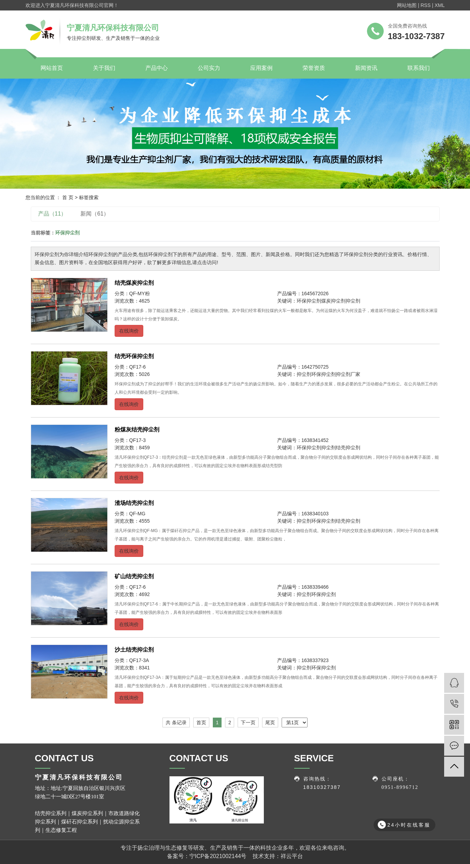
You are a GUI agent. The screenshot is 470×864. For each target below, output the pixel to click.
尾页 (270, 722)
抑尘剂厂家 (348, 374)
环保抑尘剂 (309, 301)
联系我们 (418, 68)
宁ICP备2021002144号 (218, 856)
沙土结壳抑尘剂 (134, 650)
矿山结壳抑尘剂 (134, 576)
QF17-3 (137, 440)
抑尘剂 (353, 301)
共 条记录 (176, 722)
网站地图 (407, 5)
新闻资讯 (366, 68)
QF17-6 (137, 367)
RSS (425, 5)
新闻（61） (94, 214)
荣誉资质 (314, 68)
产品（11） (52, 214)
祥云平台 (292, 856)
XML (440, 5)
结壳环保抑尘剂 (134, 356)
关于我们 (104, 68)
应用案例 (261, 68)
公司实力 (209, 68)
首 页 (67, 197)
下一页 (248, 722)
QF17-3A (139, 660)
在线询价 (129, 331)
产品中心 (156, 68)
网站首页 (52, 68)
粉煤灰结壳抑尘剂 (137, 430)
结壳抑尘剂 (348, 447)
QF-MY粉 (139, 293)
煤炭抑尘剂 (333, 301)
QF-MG (137, 513)
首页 (201, 722)
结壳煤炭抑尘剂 (134, 283)
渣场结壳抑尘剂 (134, 503)
